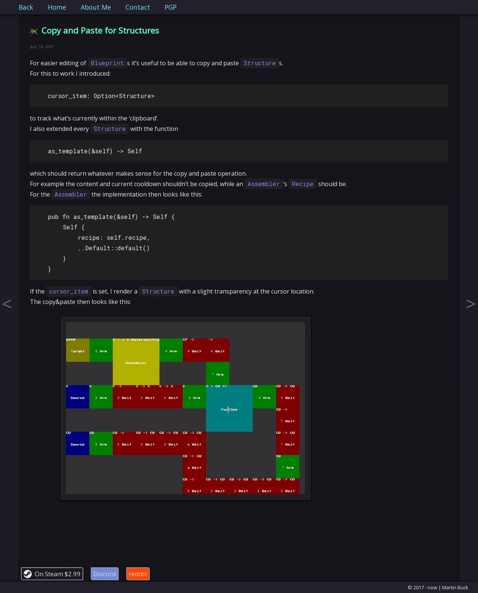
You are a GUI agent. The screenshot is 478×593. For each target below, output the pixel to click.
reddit (138, 574)
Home (57, 7)
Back (26, 7)
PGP (171, 7)
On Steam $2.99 (58, 574)
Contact (137, 7)
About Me (96, 7)
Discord (104, 574)
